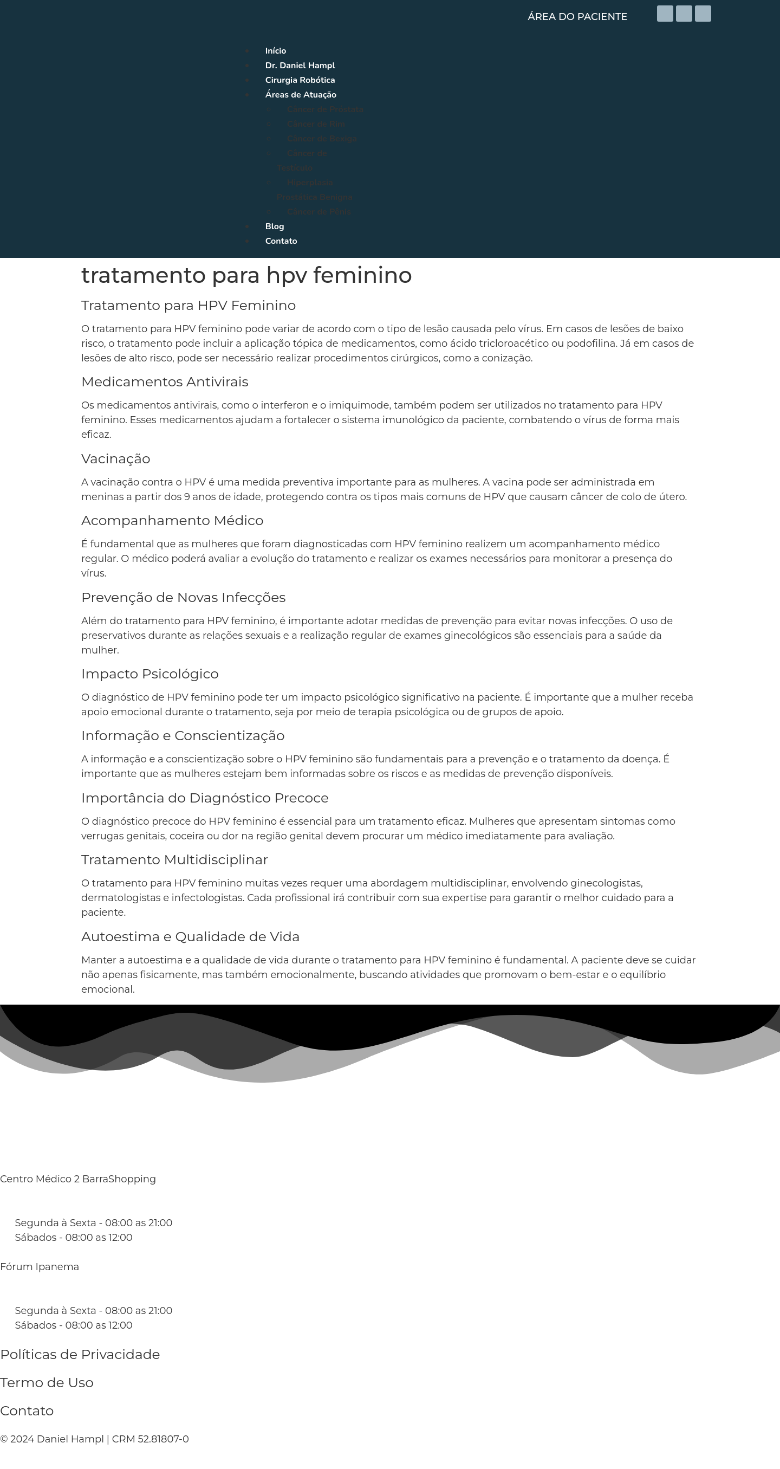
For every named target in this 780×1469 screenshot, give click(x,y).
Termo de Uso (47, 1382)
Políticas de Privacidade (80, 1354)
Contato (27, 1410)
